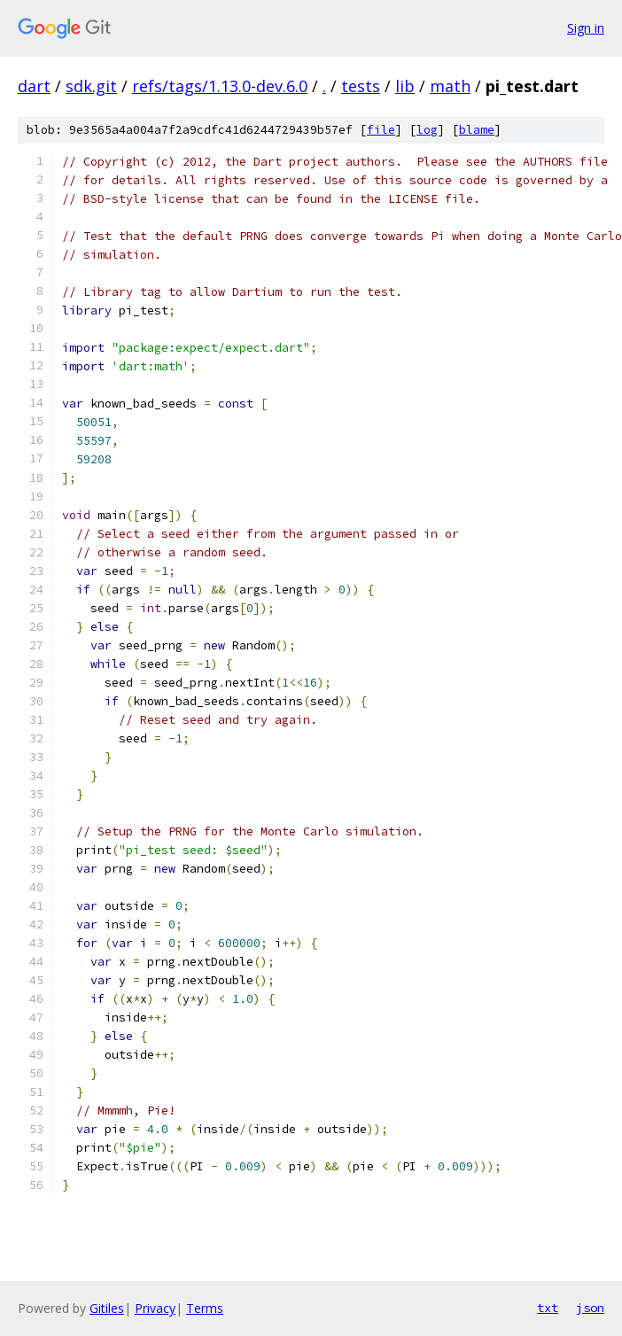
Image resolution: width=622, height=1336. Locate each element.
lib (405, 86)
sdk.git (91, 86)
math (450, 86)
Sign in (585, 27)
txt (547, 1308)
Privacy (155, 1308)
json (590, 1308)
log (427, 129)
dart (34, 86)
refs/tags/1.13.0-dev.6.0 (219, 86)
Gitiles (106, 1308)
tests (360, 86)
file (381, 129)
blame (476, 129)
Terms (204, 1308)
